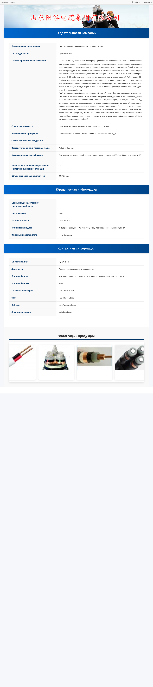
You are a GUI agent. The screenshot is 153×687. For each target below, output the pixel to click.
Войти (136, 2)
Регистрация (145, 2)
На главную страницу (7, 2)
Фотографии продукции (76, 336)
